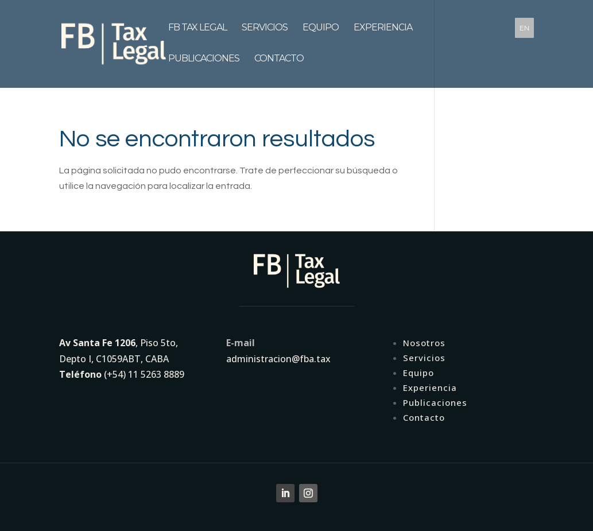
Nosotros (424, 342)
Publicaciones (203, 63)
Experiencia (383, 32)
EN (524, 28)
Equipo (321, 32)
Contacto (279, 63)
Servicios (265, 32)
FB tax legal (197, 32)
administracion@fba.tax (278, 358)
